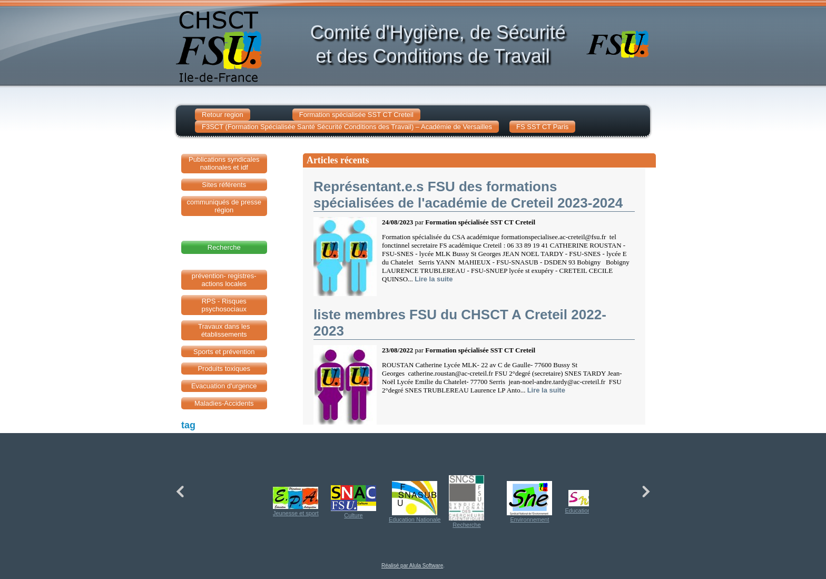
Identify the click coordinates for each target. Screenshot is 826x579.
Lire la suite (434, 279)
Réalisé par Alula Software (412, 565)
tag (188, 425)
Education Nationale (414, 502)
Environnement (529, 502)
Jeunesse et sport (296, 501)
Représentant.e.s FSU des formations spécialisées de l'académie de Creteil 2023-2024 (468, 195)
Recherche (466, 501)
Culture (353, 501)
